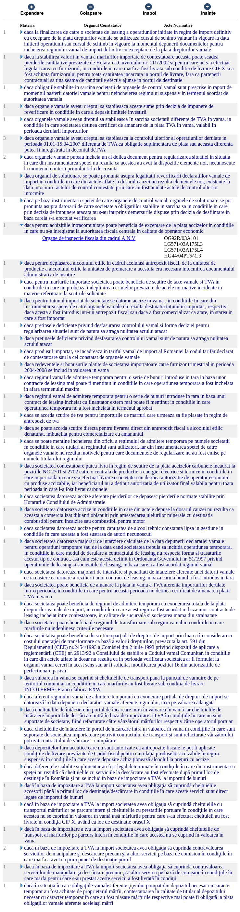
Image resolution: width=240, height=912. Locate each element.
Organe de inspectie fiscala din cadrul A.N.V (88, 238)
